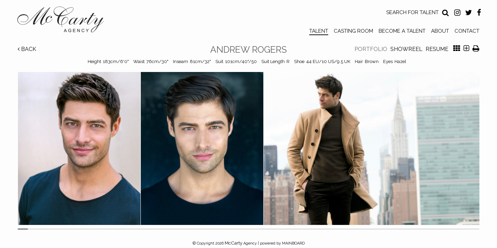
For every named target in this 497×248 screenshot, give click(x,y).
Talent (318, 31)
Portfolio (370, 49)
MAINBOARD (293, 243)
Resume (437, 49)
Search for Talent (412, 12)
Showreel (406, 49)
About (440, 31)
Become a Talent (402, 31)
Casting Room (353, 31)
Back (27, 49)
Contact (467, 31)
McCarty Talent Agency (66, 21)
